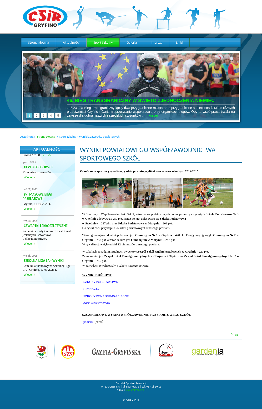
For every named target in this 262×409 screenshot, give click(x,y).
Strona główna (46, 136)
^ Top (234, 335)
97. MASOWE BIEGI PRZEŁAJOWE (37, 196)
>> (49, 155)
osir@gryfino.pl (135, 390)
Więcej (28, 177)
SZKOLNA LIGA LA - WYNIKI (44, 261)
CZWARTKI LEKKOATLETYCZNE (46, 226)
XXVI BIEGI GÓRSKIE (38, 167)
